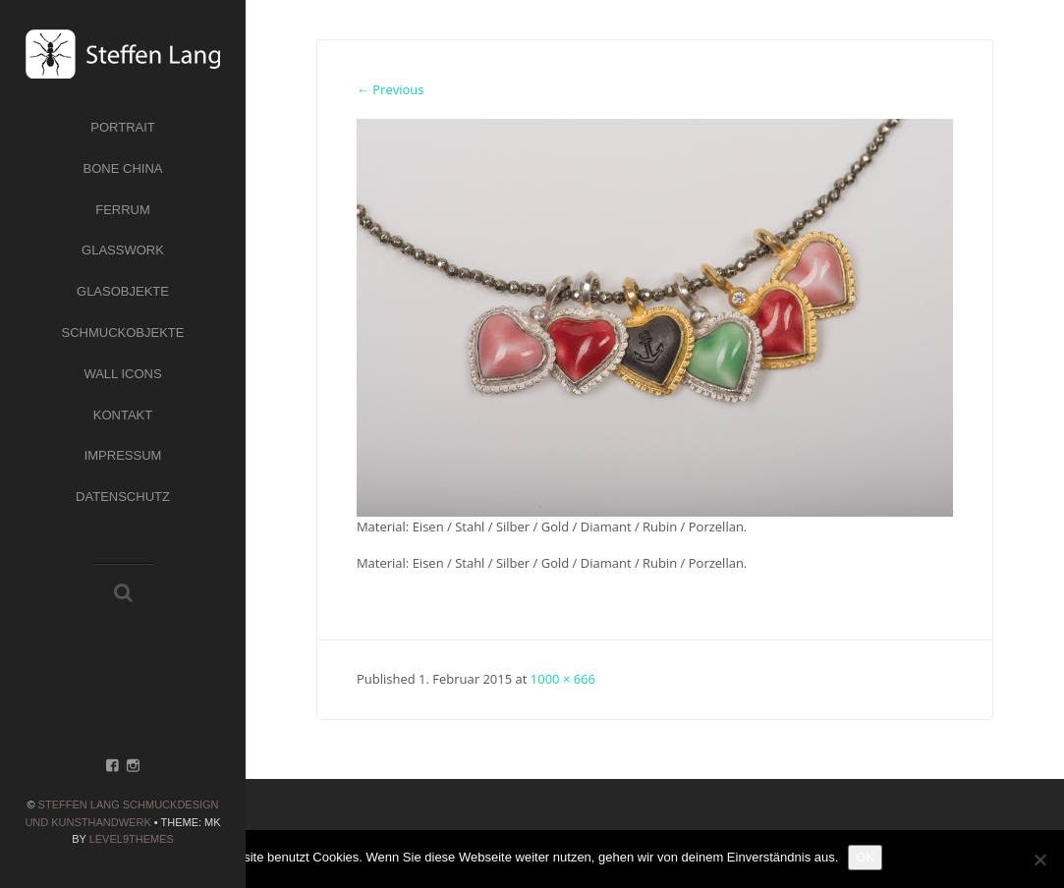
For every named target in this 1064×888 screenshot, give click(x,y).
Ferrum (122, 209)
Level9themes (131, 839)
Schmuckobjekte (123, 332)
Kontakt (122, 415)
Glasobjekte (123, 291)
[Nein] (1039, 859)
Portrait (122, 127)
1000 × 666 (563, 679)
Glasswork (123, 250)
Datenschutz (123, 496)
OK (865, 857)
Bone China (123, 168)
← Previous (390, 89)
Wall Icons (122, 373)
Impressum (123, 455)
